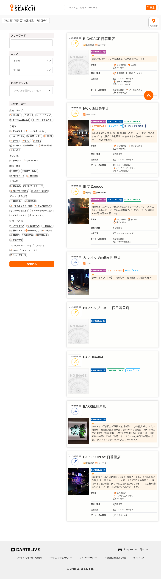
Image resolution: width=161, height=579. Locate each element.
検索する (32, 264)
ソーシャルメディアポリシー (60, 557)
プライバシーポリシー (88, 557)
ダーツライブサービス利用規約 (29, 557)
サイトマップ (138, 557)
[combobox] (104, 7)
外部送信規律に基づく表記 (115, 557)
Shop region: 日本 (133, 549)
